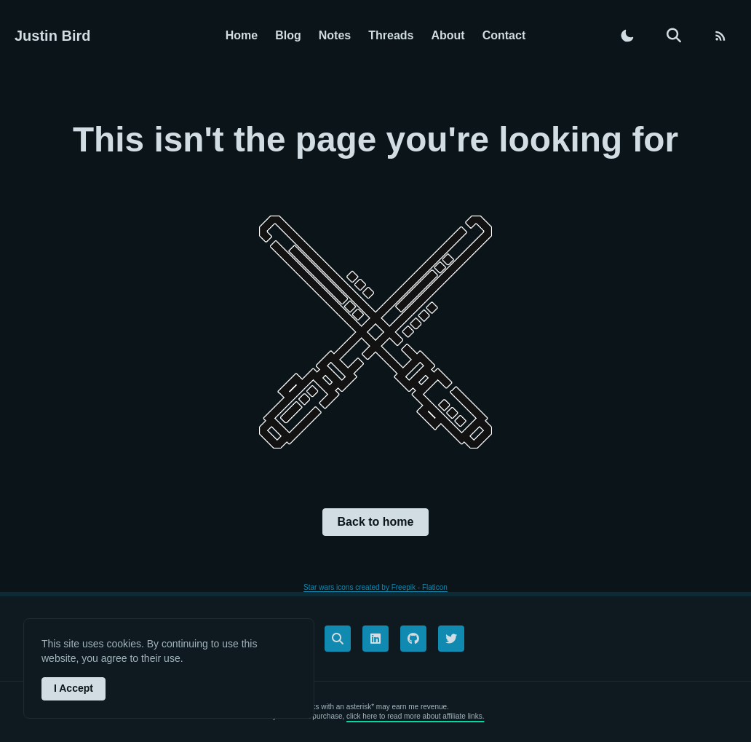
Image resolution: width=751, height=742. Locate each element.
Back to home (376, 522)
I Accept (73, 688)
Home (242, 35)
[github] (413, 638)
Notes (335, 35)
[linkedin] (375, 638)
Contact (504, 35)
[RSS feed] (720, 36)
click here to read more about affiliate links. (415, 716)
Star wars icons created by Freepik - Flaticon (375, 587)
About (447, 35)
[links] (338, 638)
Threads (390, 35)
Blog (288, 35)
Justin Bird (52, 36)
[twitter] (451, 638)
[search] (674, 36)
